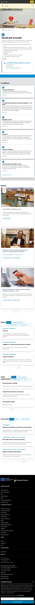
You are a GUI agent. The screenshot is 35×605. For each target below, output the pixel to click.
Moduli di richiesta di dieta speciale (12, 452)
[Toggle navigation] (2, 6)
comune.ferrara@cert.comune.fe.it (9, 567)
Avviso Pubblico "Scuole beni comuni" (12, 209)
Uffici (2, 494)
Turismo (2, 520)
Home (3, 30)
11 (26, 461)
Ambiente (3, 528)
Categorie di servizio (6, 504)
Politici (2, 498)
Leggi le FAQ (3, 572)
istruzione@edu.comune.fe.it (14, 68)
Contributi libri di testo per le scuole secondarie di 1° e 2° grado (17, 103)
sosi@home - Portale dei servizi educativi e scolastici (17, 344)
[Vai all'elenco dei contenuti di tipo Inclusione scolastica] (16, 258)
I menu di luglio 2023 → (7, 175)
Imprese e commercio (5, 514)
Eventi (4, 551)
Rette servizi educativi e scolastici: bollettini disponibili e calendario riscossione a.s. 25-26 (17, 290)
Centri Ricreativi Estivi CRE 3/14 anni (12, 164)
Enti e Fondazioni (4, 496)
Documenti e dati (4, 502)
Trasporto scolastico (7, 149)
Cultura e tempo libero (5, 510)
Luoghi (2, 551)
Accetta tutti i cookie (17, 602)
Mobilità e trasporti (5, 522)
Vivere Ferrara (5, 548)
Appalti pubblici (4, 516)
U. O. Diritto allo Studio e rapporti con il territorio (18, 63)
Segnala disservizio (5, 576)
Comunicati (3, 543)
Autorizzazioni (3, 532)
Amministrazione (5, 486)
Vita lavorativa (4, 512)
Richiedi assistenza (5, 578)
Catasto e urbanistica (5, 518)
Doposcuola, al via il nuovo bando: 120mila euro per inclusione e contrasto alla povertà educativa (15, 250)
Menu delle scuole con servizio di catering (14, 439)
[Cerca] (33, 6)
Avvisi (2, 545)
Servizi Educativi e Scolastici (10, 383)
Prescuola (4, 134)
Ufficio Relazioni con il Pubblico (8, 566)
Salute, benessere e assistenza (7, 530)
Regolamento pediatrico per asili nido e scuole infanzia (17, 427)
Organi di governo (4, 490)
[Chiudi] (33, 581)
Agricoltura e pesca (5, 534)
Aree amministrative (5, 492)
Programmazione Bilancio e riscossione (13, 392)
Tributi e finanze (4, 526)
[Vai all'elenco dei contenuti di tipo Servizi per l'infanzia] (16, 300)
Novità (2, 537)
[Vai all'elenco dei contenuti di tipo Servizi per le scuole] (7, 218)
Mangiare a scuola (7, 120)
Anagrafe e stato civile (5, 508)
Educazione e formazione (6, 524)
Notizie (2, 541)
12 (29, 461)
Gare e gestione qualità (9, 402)
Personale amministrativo (6, 500)
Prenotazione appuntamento (7, 574)
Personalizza (17, 599)
